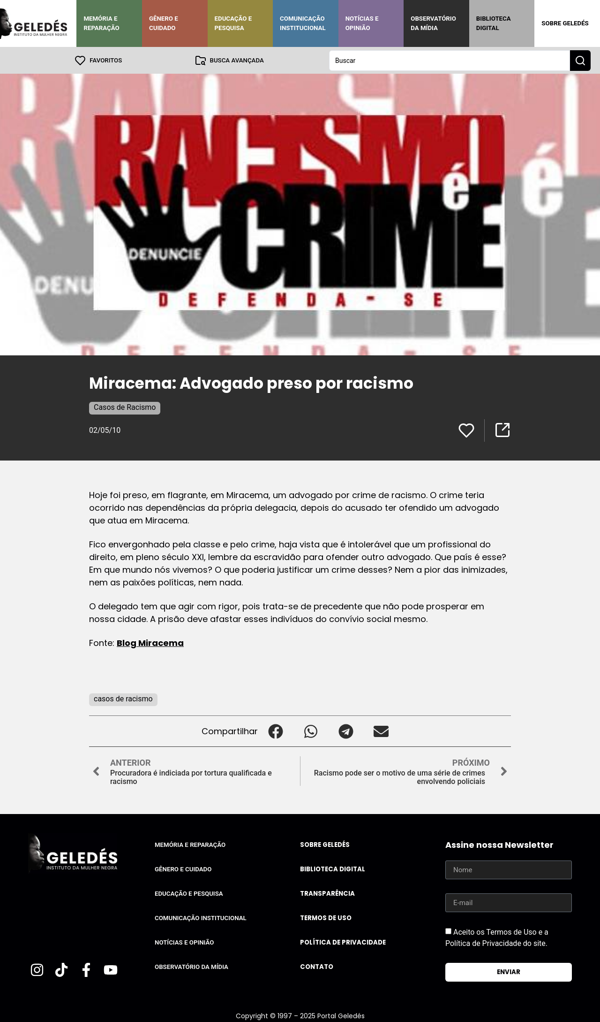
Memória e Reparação (101, 23)
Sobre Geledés (564, 23)
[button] (275, 730)
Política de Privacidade (343, 941)
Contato (316, 966)
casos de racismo (123, 698)
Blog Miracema (150, 642)
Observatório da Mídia (433, 23)
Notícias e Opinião (362, 23)
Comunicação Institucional (303, 23)
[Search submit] (580, 60)
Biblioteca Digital (493, 23)
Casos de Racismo (125, 406)
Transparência (327, 893)
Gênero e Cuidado (163, 23)
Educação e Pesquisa (233, 23)
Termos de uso (326, 917)
